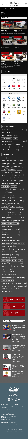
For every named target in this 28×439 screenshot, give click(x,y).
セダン (15, 138)
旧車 (15, 246)
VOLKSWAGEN (5, 177)
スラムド (4, 203)
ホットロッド (19, 206)
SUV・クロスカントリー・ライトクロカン (11, 141)
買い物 (10, 291)
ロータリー (23, 217)
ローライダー (5, 206)
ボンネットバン (5, 147)
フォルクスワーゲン (18, 175)
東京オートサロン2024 (19, 220)
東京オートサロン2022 (7, 226)
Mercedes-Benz (11, 169)
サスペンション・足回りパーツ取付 (9, 271)
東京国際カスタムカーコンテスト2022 (10, 234)
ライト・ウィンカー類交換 (8, 280)
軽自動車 (10, 144)
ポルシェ (16, 180)
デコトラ (15, 209)
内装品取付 (4, 289)
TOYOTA (4, 163)
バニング (4, 212)
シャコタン (20, 200)
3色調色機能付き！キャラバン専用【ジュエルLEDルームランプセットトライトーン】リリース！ (18, 337)
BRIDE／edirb (16, 361)
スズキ (3, 166)
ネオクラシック (5, 249)
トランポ (14, 260)
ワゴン (24, 141)
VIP (18, 203)
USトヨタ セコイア (18, 61)
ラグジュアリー (5, 186)
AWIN (13, 368)
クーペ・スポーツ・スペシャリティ (9, 129)
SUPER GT (20, 160)
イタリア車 (4, 175)
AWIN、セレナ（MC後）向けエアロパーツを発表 (18, 366)
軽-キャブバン (21, 147)
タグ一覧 (7, 429)
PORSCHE (4, 183)
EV (12, 254)
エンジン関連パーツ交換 (18, 277)
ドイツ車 (13, 177)
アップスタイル (11, 212)
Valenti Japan (15, 341)
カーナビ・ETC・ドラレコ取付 (9, 286)
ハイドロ (12, 206)
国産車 (21, 180)
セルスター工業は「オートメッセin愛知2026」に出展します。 (18, 327)
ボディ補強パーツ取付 (21, 283)
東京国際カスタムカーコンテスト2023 (10, 232)
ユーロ (21, 209)
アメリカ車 (20, 177)
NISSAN (14, 163)
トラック (4, 149)
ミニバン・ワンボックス (7, 132)
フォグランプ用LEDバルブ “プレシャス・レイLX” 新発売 (18, 373)
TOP (2, 8)
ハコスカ (4, 169)
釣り (21, 263)
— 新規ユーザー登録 (19, 406)
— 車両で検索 (4, 407)
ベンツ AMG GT (4, 46)
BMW (10, 175)
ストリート (11, 195)
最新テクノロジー (6, 254)
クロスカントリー (6, 197)
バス (17, 149)
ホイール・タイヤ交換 (7, 269)
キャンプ (15, 263)
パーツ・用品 (14, 313)
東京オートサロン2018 (7, 243)
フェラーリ (13, 186)
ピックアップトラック (7, 138)
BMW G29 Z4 (17, 46)
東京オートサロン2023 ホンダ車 (9, 160)
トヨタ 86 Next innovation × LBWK (7, 62)
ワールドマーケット (17, 350)
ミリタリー (16, 217)
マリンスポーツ (16, 266)
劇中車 (3, 217)
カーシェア (13, 257)
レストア (13, 249)
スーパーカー (5, 214)
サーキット (16, 192)
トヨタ (3, 158)
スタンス (4, 200)
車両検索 (7, 8)
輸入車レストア (17, 252)
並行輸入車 (11, 183)
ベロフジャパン (16, 376)
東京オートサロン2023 (7, 220)
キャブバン (13, 147)
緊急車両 (9, 217)
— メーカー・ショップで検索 (7, 406)
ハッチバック (23, 129)
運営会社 (21, 429)
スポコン (14, 197)
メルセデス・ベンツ (17, 166)
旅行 (10, 263)
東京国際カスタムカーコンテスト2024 (10, 229)
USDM (9, 200)
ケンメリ (20, 169)
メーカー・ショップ (14, 299)
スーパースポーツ (6, 189)
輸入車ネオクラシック (7, 252)
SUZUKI (9, 166)
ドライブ (20, 260)
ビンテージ (21, 246)
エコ (17, 254)
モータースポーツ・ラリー (16, 214)
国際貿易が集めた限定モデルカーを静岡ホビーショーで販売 (18, 347)
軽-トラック (10, 149)
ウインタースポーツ (6, 266)
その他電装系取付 (22, 286)
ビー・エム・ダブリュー (7, 172)
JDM (14, 200)
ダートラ (4, 192)
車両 (14, 306)
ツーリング (4, 263)
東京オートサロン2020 (7, 237)
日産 (9, 163)
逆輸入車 (18, 183)
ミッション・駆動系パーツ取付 (9, 274)
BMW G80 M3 (18, 30)
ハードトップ (17, 144)
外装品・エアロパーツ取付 (8, 283)
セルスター (15, 330)
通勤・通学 (4, 291)
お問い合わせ (14, 429)
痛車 (10, 209)
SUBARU (21, 163)
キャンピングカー (6, 260)
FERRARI (14, 189)
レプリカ (19, 212)
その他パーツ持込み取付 (14, 289)
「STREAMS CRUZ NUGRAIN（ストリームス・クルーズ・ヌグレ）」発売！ (18, 357)
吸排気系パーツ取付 (6, 277)
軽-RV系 (4, 144)
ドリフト (21, 189)
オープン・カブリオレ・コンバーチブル (10, 135)
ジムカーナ (4, 195)
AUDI (3, 180)
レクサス (9, 158)
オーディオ (4, 209)
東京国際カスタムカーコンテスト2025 (10, 223)
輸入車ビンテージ (21, 249)
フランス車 (9, 180)
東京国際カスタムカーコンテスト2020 (10, 240)
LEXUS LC (4, 30)
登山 (23, 266)
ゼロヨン (10, 192)
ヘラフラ (20, 197)
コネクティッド (5, 257)
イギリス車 (17, 172)
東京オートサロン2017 (7, 246)
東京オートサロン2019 (19, 243)
